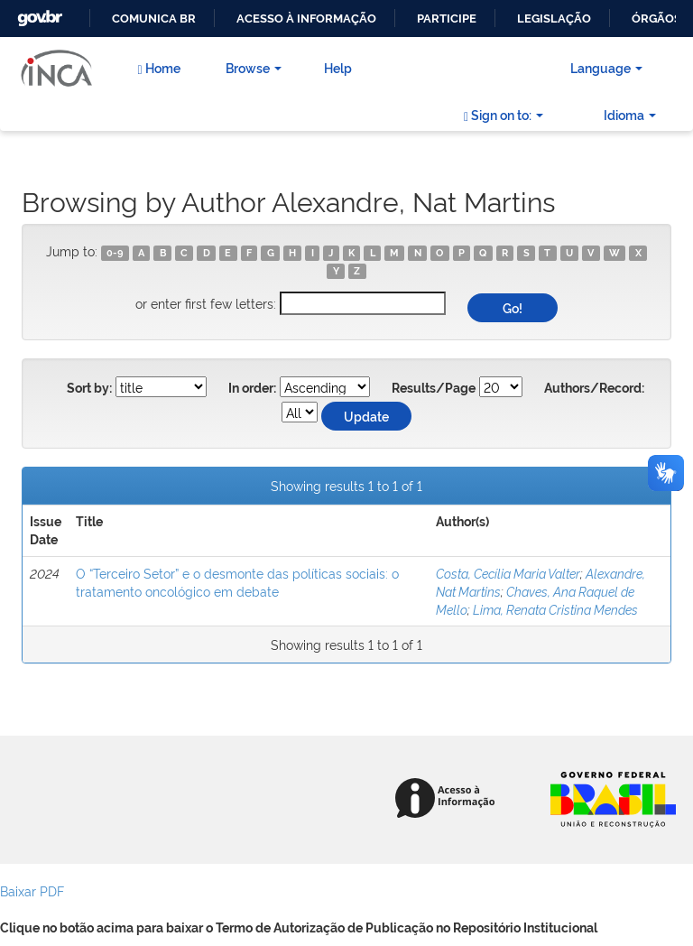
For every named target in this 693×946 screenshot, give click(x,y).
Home (158, 68)
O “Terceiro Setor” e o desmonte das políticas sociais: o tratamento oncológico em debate (237, 581)
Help (338, 67)
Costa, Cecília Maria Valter (508, 572)
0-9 (114, 252)
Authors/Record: (594, 388)
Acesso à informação (306, 18)
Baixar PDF (32, 890)
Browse (254, 67)
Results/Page (434, 388)
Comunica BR (154, 18)
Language (606, 67)
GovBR (38, 13)
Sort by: (89, 388)
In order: (252, 388)
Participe (446, 18)
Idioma (630, 114)
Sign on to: (503, 115)
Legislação (554, 18)
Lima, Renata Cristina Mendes (555, 608)
